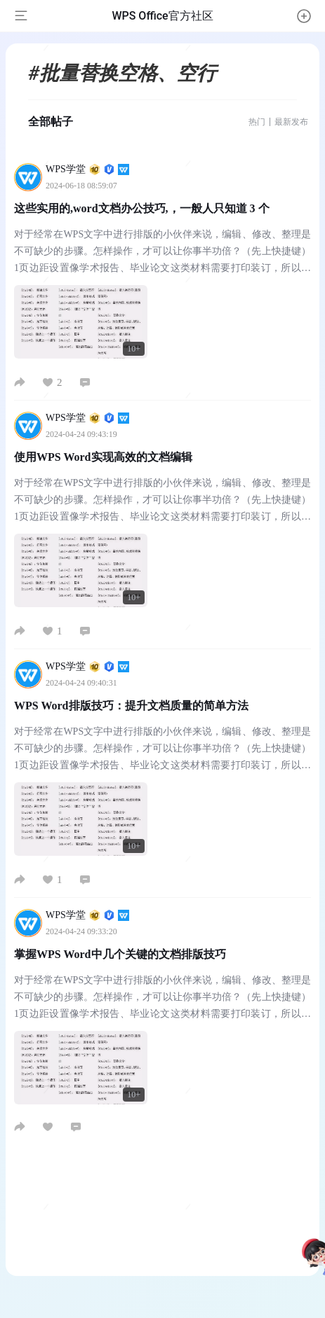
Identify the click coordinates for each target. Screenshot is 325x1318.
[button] (304, 16)
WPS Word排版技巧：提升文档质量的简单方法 (131, 706)
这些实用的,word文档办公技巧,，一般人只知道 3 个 (142, 208)
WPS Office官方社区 (162, 15)
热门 (256, 122)
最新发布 (291, 122)
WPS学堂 (87, 169)
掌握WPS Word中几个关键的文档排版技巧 (120, 954)
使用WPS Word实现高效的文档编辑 (103, 457)
